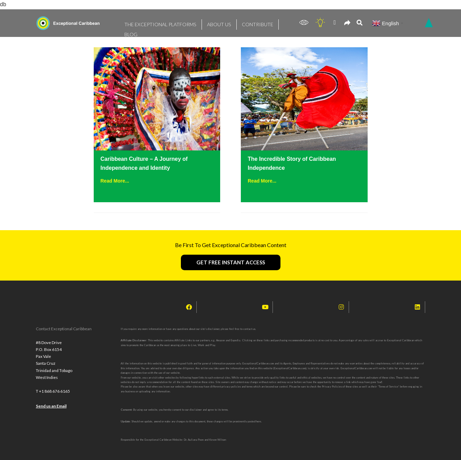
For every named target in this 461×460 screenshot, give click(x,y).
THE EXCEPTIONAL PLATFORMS (154, 22)
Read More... (115, 181)
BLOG (269, 22)
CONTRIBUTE (239, 22)
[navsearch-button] (359, 23)
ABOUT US (205, 22)
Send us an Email (51, 411)
